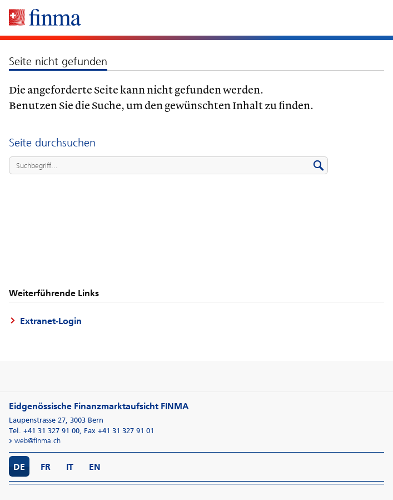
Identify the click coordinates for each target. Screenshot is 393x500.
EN (95, 467)
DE (19, 467)
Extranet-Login (51, 321)
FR (46, 467)
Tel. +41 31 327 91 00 (44, 431)
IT (69, 467)
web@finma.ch (37, 441)
